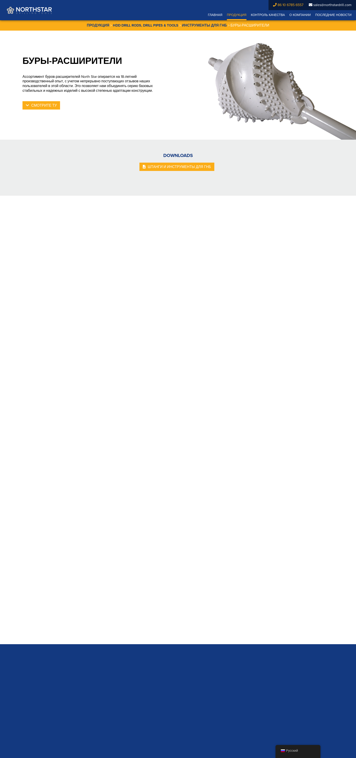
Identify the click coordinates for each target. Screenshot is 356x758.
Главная (215, 15)
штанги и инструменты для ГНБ (179, 167)
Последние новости (333, 15)
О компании (300, 15)
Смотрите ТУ (44, 105)
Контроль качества (268, 15)
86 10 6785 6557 (288, 5)
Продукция (236, 15)
